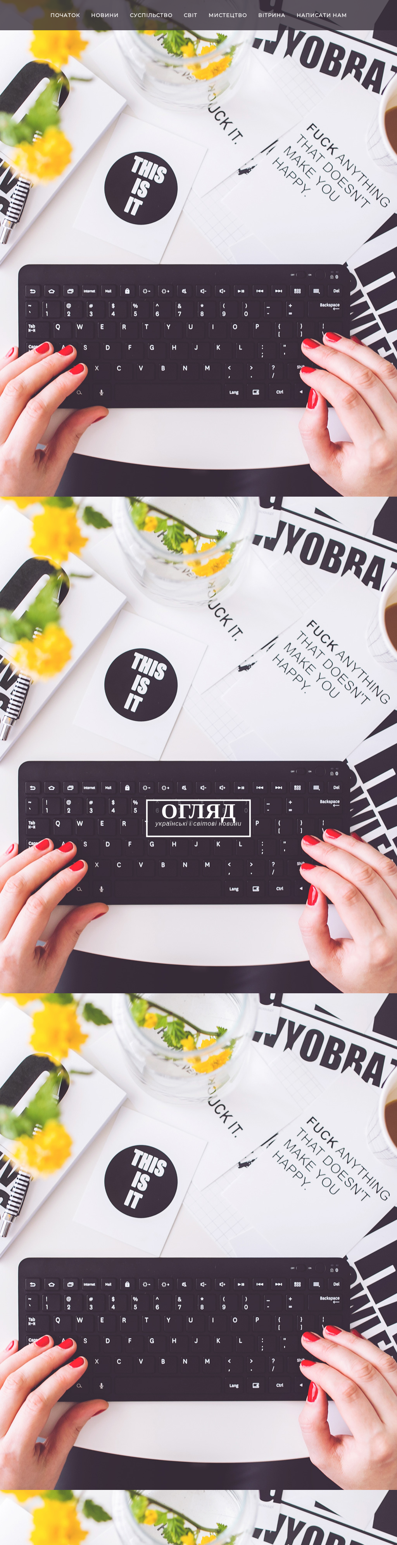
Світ (190, 15)
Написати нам (322, 15)
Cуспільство (151, 15)
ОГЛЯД (198, 811)
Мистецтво (228, 15)
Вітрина (271, 15)
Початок (65, 15)
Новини (105, 15)
